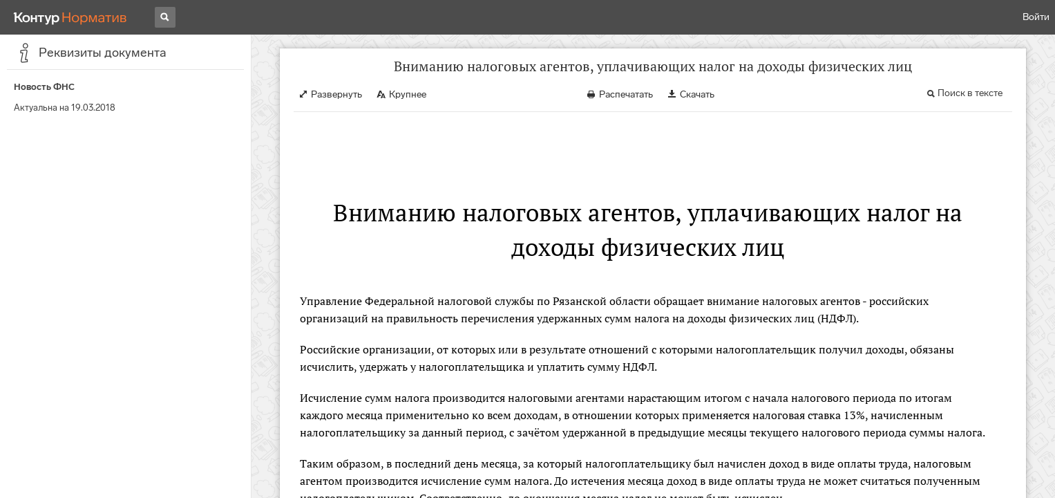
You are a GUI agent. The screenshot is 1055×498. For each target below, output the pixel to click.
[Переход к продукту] (70, 17)
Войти (1036, 17)
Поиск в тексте (970, 93)
